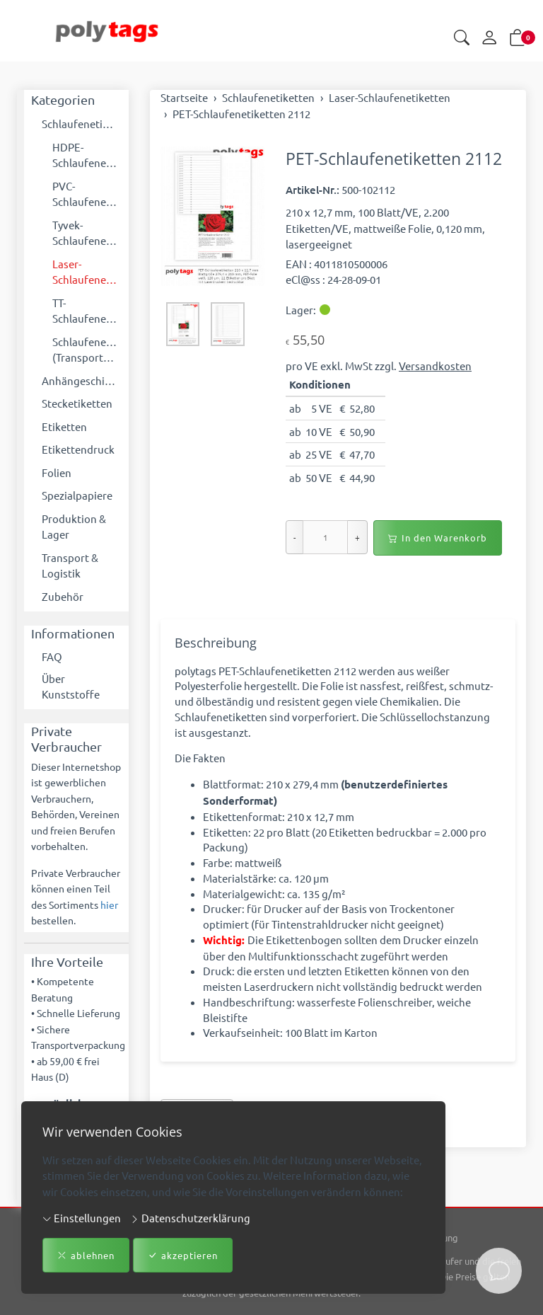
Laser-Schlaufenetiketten (87, 272)
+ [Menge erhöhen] (357, 537)
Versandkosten (435, 365)
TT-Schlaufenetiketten (87, 311)
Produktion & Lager (74, 526)
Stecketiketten (77, 403)
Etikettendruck (78, 449)
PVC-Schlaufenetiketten (87, 194)
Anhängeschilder (82, 380)
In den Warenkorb (437, 538)
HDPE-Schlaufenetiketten (87, 155)
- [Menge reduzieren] (294, 537)
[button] (461, 38)
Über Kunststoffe (71, 687)
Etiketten (64, 426)
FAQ (52, 656)
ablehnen (86, 1255)
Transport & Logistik (70, 565)
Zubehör (62, 596)
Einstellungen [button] (81, 1217)
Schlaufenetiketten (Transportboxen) (87, 349)
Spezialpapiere (77, 495)
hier (109, 906)
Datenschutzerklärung (190, 1217)
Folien (56, 472)
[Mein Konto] (489, 38)
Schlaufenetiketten (82, 123)
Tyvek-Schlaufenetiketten (87, 233)
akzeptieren (183, 1255)
